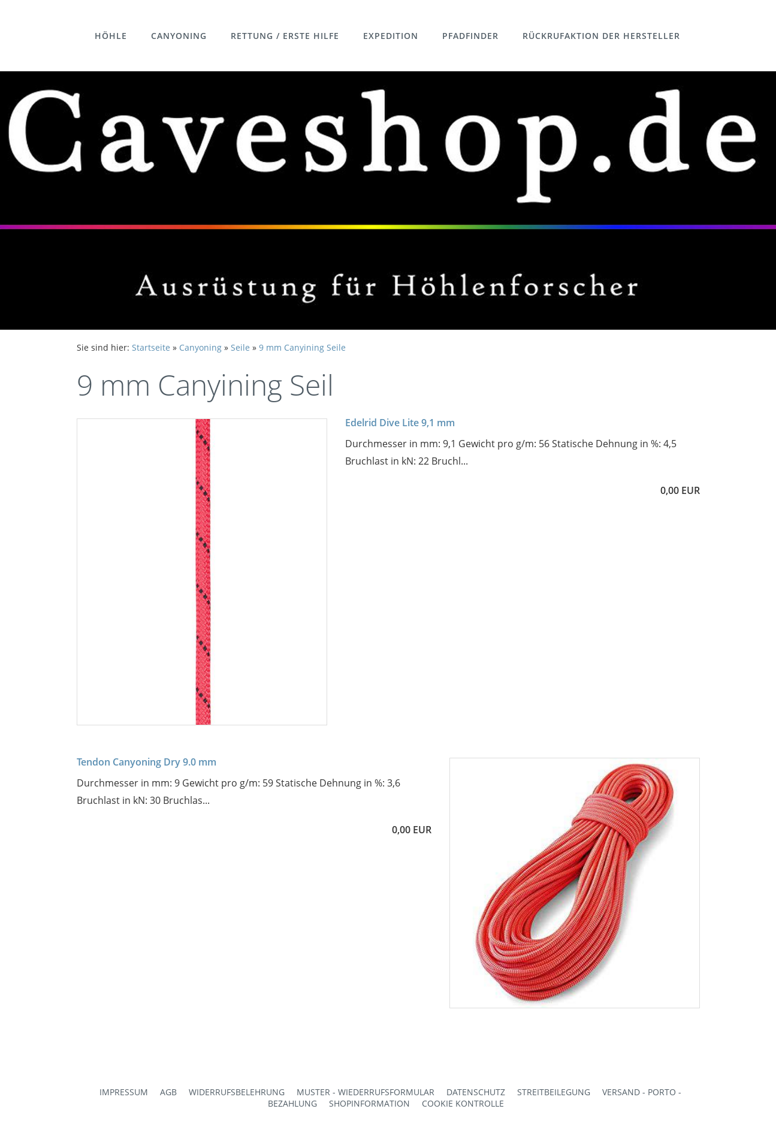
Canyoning (179, 35)
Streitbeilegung (553, 1092)
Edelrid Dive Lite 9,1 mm (400, 422)
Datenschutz (475, 1092)
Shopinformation (369, 1103)
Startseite (151, 347)
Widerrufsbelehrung (237, 1092)
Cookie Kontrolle (463, 1103)
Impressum (123, 1092)
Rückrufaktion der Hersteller (601, 35)
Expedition (390, 35)
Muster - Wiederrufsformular (365, 1092)
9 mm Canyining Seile (302, 347)
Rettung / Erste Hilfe (285, 35)
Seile (240, 347)
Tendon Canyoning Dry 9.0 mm (146, 762)
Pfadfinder (470, 35)
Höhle (111, 35)
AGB (168, 1092)
